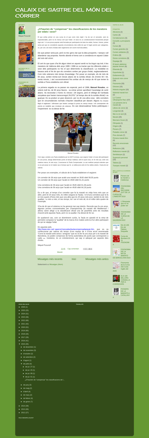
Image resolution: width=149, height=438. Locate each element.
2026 (23, 307)
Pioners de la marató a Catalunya (125, 178)
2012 (23, 413)
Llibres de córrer (119, 108)
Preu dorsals (117, 135)
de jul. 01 (29, 377)
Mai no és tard (118, 114)
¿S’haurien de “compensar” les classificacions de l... (45, 380)
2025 (23, 310)
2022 (23, 320)
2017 (23, 337)
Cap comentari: (74, 249)
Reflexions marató (120, 151)
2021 (23, 324)
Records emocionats (121, 143)
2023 (23, 317)
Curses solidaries (119, 52)
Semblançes (117, 154)
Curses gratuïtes (119, 49)
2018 (23, 334)
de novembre (28, 350)
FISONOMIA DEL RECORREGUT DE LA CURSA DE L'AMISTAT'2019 (121, 191)
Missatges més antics (97, 259)
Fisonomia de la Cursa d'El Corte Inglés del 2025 (121, 267)
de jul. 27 (29, 367)
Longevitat (117, 111)
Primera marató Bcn (120, 138)
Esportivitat (117, 72)
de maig (26, 388)
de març (26, 395)
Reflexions (117, 148)
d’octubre (27, 354)
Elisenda (116, 69)
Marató (60, 252)
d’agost (26, 360)
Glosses (116, 87)
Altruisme (116, 32)
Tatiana (115, 163)
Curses (115, 46)
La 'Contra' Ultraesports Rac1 (120, 99)
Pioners (116, 129)
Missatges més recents (50, 259)
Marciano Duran (119, 120)
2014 (23, 406)
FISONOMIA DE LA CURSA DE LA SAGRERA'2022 (121, 216)
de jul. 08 (29, 373)
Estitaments (117, 75)
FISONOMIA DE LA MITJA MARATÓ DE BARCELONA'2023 (122, 253)
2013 (23, 409)
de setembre (28, 357)
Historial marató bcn (120, 93)
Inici (74, 259)
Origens (116, 126)
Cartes (115, 35)
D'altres (116, 55)
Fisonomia (117, 83)
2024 (23, 314)
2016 (23, 341)
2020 (23, 327)
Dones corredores (120, 58)
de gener (27, 402)
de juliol (26, 364)
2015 (23, 344)
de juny (26, 385)
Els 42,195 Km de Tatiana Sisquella (125, 228)
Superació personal (120, 158)
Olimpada (116, 123)
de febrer (27, 398)
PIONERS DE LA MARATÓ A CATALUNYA (121, 293)
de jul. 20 (29, 370)
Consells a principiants (121, 41)
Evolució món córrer (120, 78)
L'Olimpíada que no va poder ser (125, 204)
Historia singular (119, 90)
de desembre (28, 347)
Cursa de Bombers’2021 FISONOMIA (121, 240)
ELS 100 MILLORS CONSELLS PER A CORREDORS (121, 280)
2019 (23, 331)
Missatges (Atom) (56, 264)
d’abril (25, 392)
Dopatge (116, 61)
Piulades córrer (118, 132)
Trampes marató (119, 166)
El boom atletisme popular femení (120, 65)
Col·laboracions (119, 38)
